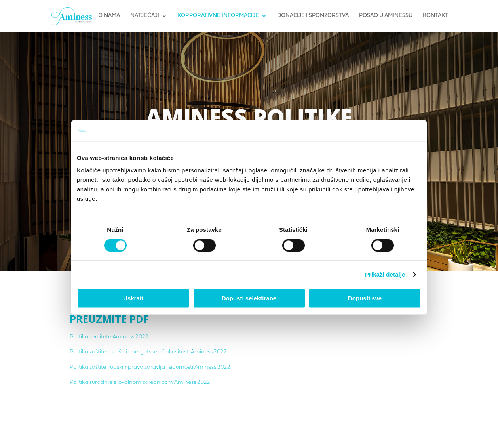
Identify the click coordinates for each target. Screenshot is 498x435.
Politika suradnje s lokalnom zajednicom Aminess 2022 (140, 382)
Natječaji (144, 16)
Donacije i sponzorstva (313, 16)
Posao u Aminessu (385, 16)
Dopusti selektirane (249, 298)
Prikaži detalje (385, 274)
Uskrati (133, 298)
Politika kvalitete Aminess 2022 (109, 337)
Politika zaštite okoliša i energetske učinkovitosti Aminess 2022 (148, 352)
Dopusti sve (365, 298)
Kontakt (435, 16)
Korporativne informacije (218, 16)
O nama (109, 16)
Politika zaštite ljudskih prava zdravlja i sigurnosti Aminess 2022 (150, 367)
